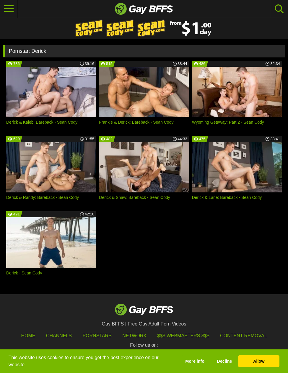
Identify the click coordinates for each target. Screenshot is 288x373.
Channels (59, 335)
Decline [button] (224, 361)
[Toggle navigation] (9, 9)
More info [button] (194, 361)
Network (134, 335)
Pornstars (96, 335)
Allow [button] (258, 361)
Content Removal (243, 335)
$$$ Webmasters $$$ (183, 335)
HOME (28, 335)
